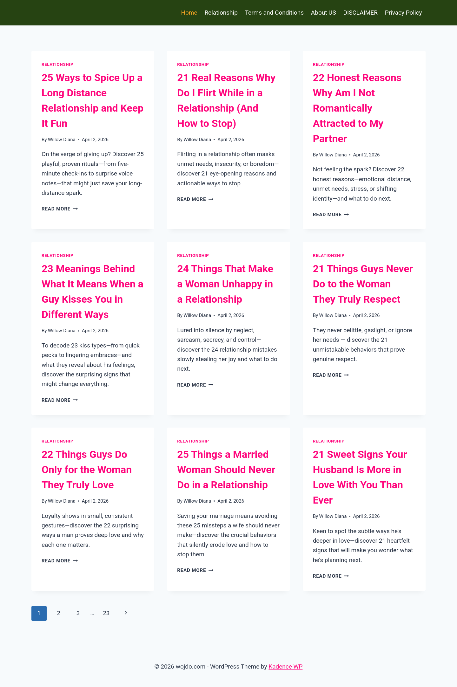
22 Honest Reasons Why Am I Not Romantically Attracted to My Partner (357, 108)
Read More (60, 209)
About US (323, 12)
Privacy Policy (403, 12)
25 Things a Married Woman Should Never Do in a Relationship (226, 469)
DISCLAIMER (360, 12)
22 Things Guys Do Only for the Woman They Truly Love (87, 469)
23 (106, 613)
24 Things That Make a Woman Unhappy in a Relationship (225, 284)
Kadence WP (285, 666)
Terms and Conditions (274, 12)
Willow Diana (62, 139)
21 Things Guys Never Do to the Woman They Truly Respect (363, 284)
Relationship (220, 12)
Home (189, 12)
